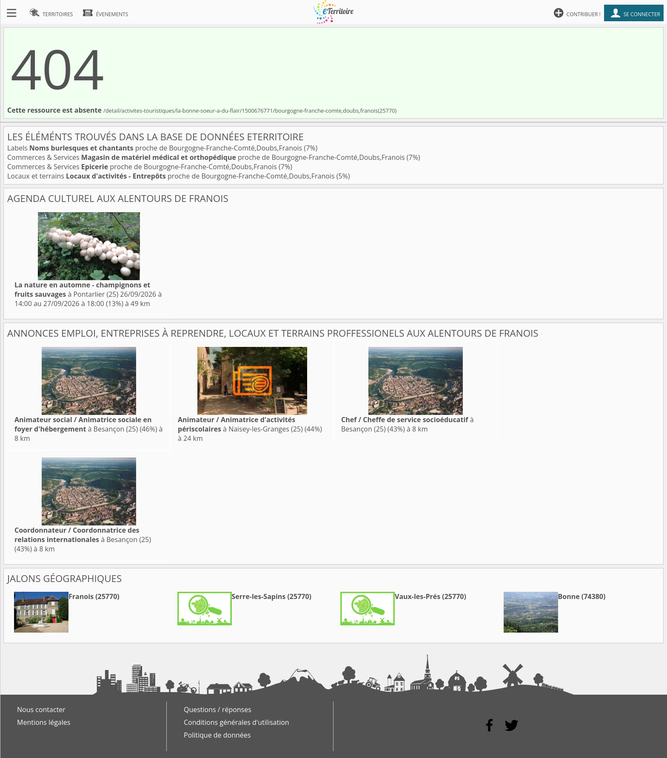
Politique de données (217, 735)
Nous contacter (41, 709)
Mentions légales (43, 722)
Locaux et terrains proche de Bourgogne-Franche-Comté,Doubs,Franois (171, 176)
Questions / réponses (217, 709)
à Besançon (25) (82, 424)
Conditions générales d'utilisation (236, 722)
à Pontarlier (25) (82, 289)
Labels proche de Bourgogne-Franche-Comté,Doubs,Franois (155, 148)
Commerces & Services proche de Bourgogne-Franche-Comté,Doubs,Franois (207, 157)
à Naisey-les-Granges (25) (240, 424)
